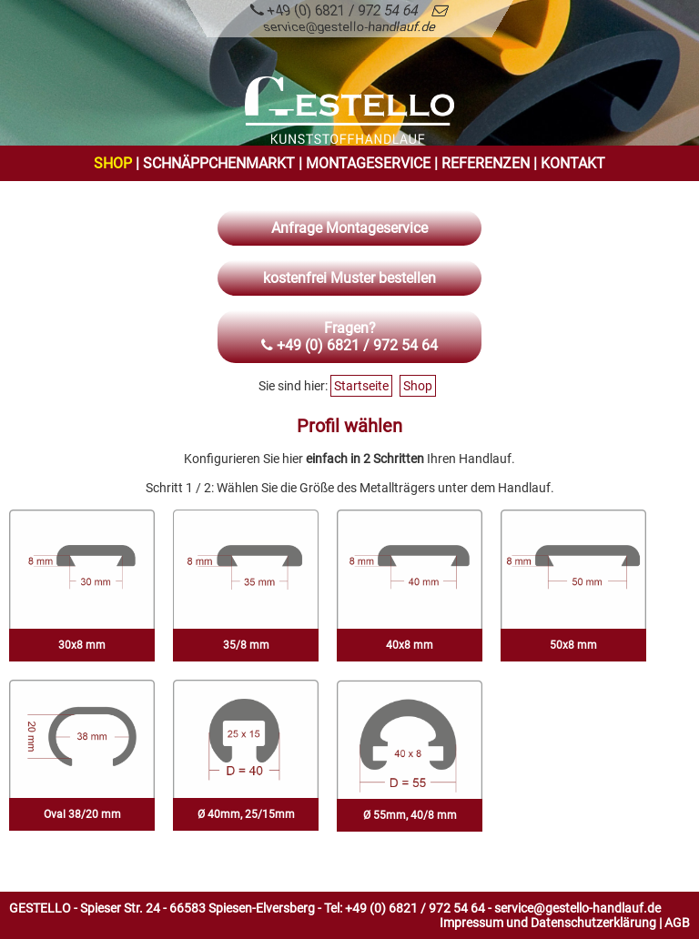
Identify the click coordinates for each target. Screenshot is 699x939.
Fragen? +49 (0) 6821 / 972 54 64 (349, 336)
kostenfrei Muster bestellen (349, 278)
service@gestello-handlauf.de (577, 908)
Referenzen (485, 163)
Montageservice (368, 163)
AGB (677, 922)
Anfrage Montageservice (349, 228)
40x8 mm (409, 645)
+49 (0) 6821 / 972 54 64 (334, 10)
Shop (113, 163)
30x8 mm (82, 645)
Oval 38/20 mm (82, 814)
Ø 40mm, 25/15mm (246, 814)
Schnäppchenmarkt (219, 163)
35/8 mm (246, 645)
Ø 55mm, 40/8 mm (410, 815)
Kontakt (573, 163)
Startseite (361, 386)
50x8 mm (573, 645)
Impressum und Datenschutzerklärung (548, 922)
